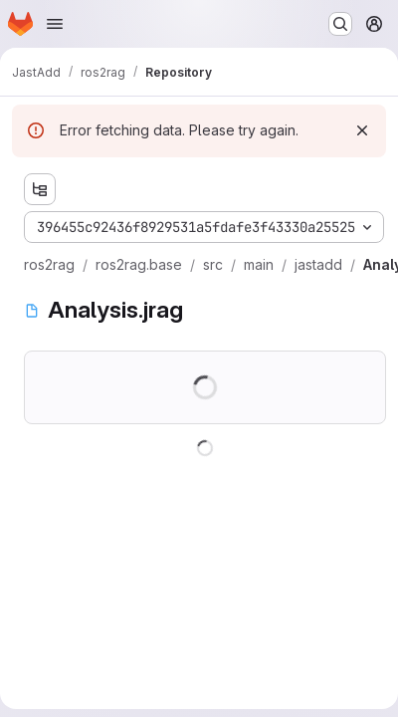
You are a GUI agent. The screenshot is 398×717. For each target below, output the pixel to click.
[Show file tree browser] (40, 189)
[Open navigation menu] (55, 24)
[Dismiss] (362, 130)
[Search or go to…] (340, 24)
